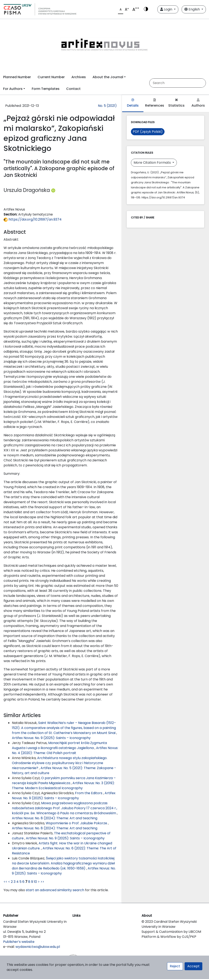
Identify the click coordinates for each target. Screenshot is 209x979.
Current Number (51, 77)
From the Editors (89, 793)
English (192, 9)
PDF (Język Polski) (148, 131)
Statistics (176, 103)
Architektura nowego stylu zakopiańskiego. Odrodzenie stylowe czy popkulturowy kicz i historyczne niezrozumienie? (59, 763)
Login (166, 9)
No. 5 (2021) (107, 105)
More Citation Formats (153, 162)
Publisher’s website (18, 941)
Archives (78, 77)
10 (35, 881)
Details (133, 103)
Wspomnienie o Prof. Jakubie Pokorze (77, 823)
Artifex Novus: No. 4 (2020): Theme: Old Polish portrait (65, 750)
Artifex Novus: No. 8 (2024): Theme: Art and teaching (54, 818)
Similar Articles (22, 715)
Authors (198, 103)
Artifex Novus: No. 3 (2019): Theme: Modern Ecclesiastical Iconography (63, 785)
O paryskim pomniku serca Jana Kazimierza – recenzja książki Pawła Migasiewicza (64, 780)
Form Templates (46, 88)
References (154, 103)
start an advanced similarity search (55, 890)
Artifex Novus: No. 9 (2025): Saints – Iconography (51, 737)
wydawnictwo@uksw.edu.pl (37, 946)
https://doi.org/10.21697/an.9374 (33, 219)
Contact (73, 88)
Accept (193, 966)
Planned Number (17, 77)
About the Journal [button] (107, 77)
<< (5, 881)
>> (42, 881)
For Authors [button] (13, 88)
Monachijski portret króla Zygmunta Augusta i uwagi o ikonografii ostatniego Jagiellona (59, 745)
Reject (175, 966)
